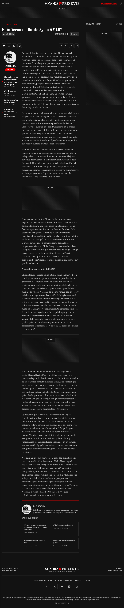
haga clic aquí (74, 600)
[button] (61, 46)
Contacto (86, 580)
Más (119, 24)
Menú (5, 3)
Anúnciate (77, 580)
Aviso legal (52, 580)
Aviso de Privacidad (65, 580)
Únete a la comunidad (109, 4)
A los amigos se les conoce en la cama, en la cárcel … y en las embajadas (35, 527)
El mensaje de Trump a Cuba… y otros (65, 541)
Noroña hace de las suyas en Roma (35, 541)
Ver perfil (10, 70)
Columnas (74, 34)
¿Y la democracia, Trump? (63, 525)
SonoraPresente (62, 3)
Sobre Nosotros (40, 580)
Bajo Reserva (8, 34)
